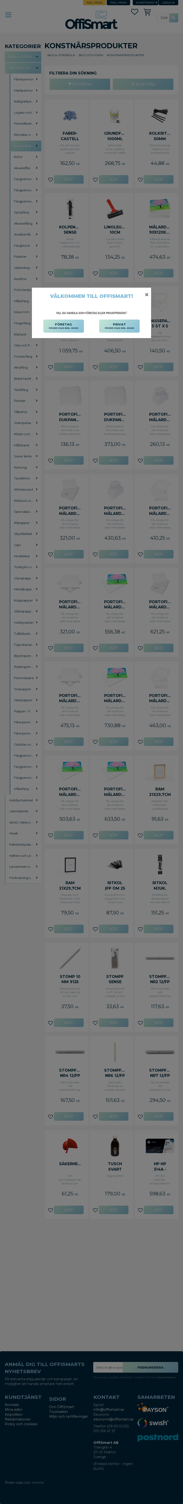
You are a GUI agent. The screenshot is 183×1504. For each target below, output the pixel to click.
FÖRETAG (63, 326)
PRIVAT (119, 326)
